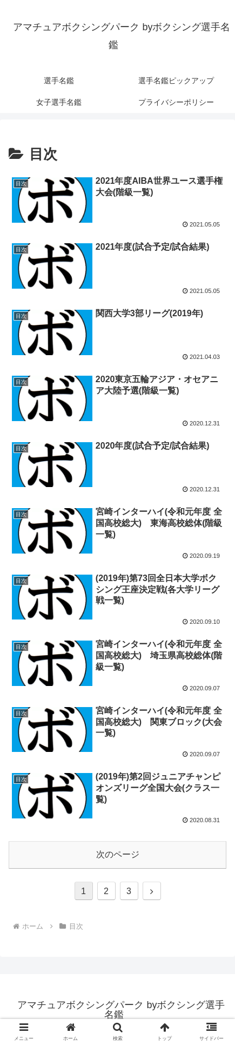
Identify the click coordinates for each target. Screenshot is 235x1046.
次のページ (117, 854)
